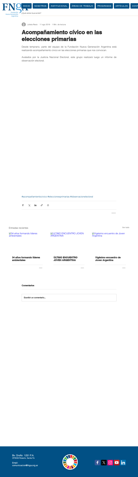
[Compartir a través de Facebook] (23, 205)
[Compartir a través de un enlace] (41, 205)
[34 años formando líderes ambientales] (27, 242)
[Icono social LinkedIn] (123, 462)
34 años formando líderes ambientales (26, 259)
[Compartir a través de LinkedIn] (35, 205)
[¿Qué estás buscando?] (79, 13)
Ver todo (125, 227)
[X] (104, 462)
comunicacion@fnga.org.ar (25, 465)
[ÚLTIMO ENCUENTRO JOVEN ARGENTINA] (69, 242)
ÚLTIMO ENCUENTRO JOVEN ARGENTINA (65, 259)
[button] (59, 6)
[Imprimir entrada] (48, 205)
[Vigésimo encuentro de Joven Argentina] (110, 242)
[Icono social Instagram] (110, 462)
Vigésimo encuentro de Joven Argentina (108, 259)
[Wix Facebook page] (97, 462)
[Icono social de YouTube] (116, 462)
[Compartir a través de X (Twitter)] (29, 205)
